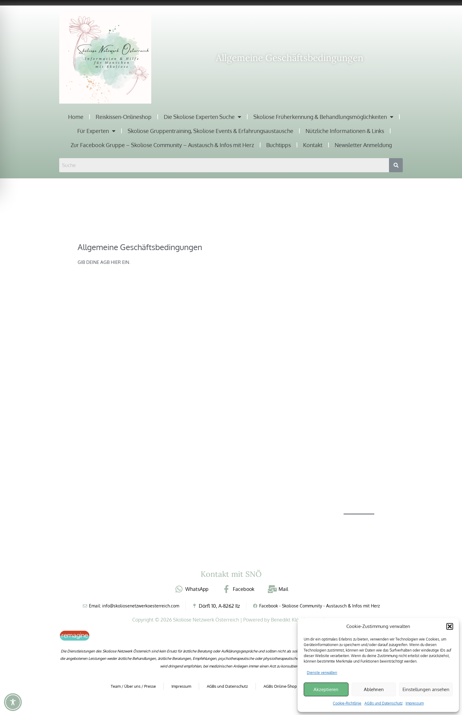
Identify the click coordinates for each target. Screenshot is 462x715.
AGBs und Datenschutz (383, 703)
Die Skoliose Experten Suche (202, 117)
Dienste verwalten (322, 672)
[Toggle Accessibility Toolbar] (13, 702)
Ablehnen (374, 689)
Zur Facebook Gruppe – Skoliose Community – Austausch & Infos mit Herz (162, 145)
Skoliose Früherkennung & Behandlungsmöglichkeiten (323, 117)
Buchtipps (278, 145)
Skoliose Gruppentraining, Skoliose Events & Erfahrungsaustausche (210, 130)
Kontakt (312, 145)
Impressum (415, 703)
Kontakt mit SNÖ (231, 574)
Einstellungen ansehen (425, 689)
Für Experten (96, 131)
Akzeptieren (326, 689)
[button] (450, 626)
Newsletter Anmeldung (363, 145)
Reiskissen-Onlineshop (124, 116)
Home (75, 116)
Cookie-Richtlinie (347, 703)
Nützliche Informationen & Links (345, 130)
